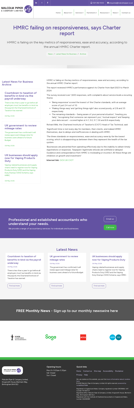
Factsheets (92, 13)
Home (58, 13)
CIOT (71, 160)
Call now (110, 227)
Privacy (79, 375)
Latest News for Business (66, 54)
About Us (68, 13)
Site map (97, 371)
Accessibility (108, 371)
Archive (83, 54)
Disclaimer (119, 371)
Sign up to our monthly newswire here (86, 310)
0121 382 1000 (97, 3)
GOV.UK (64, 160)
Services (79, 13)
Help (86, 375)
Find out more (14, 286)
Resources (105, 13)
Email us (110, 219)
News (115, 13)
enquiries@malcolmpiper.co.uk (120, 3)
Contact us (126, 13)
